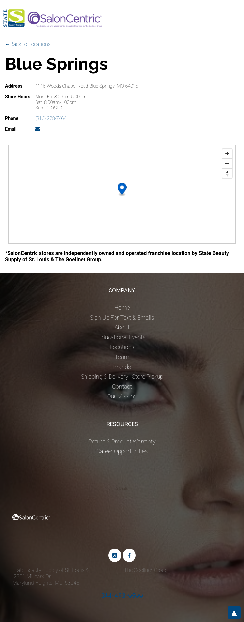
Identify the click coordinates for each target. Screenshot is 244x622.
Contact (122, 386)
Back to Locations (30, 44)
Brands (122, 367)
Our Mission (122, 396)
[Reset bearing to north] (227, 173)
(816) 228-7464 (50, 118)
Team (122, 357)
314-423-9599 (122, 594)
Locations (122, 347)
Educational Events (122, 337)
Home (122, 307)
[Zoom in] (227, 153)
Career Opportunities (122, 451)
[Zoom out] (227, 163)
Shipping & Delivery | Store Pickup (122, 376)
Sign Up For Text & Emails (122, 317)
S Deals (122, 488)
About (121, 327)
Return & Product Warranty (121, 441)
